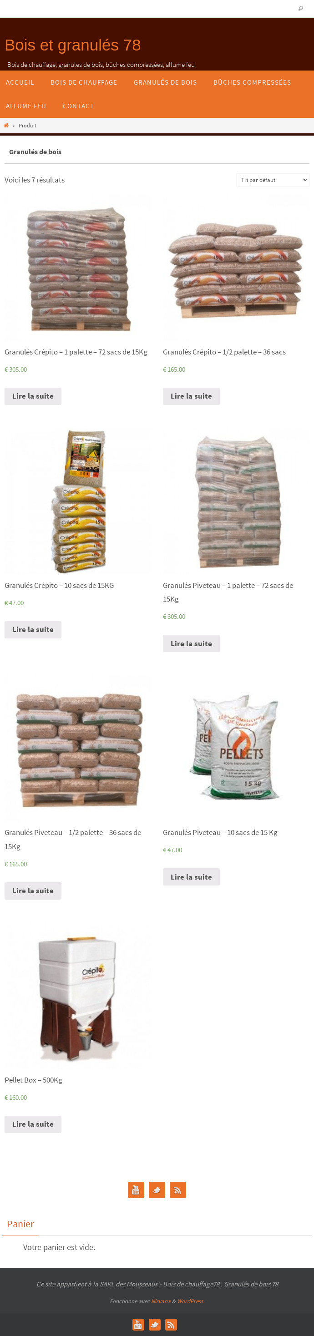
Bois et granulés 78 (73, 45)
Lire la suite (33, 396)
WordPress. (190, 1301)
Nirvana (161, 1301)
